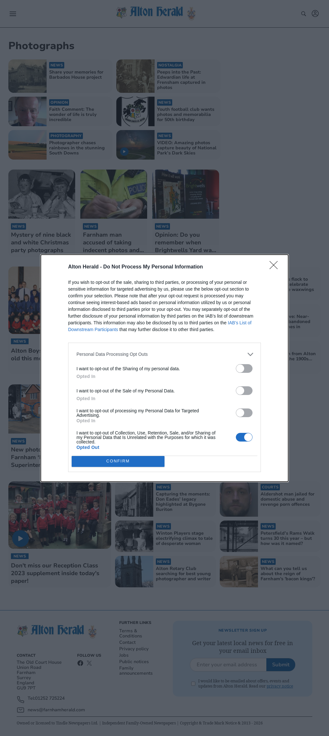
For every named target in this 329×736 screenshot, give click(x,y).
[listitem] (164, 354)
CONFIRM (118, 461)
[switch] (244, 368)
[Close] (276, 267)
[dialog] (164, 368)
